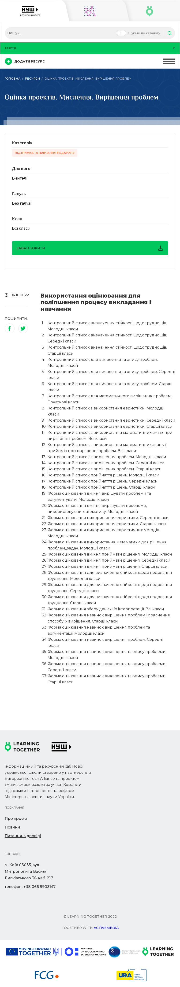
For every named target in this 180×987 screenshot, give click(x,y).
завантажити (90, 248)
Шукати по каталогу (144, 33)
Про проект (16, 818)
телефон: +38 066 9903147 (30, 886)
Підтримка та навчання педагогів (45, 153)
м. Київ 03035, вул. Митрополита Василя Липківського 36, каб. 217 (29, 871)
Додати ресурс (25, 61)
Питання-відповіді (23, 836)
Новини (12, 827)
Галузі (90, 48)
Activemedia (106, 928)
